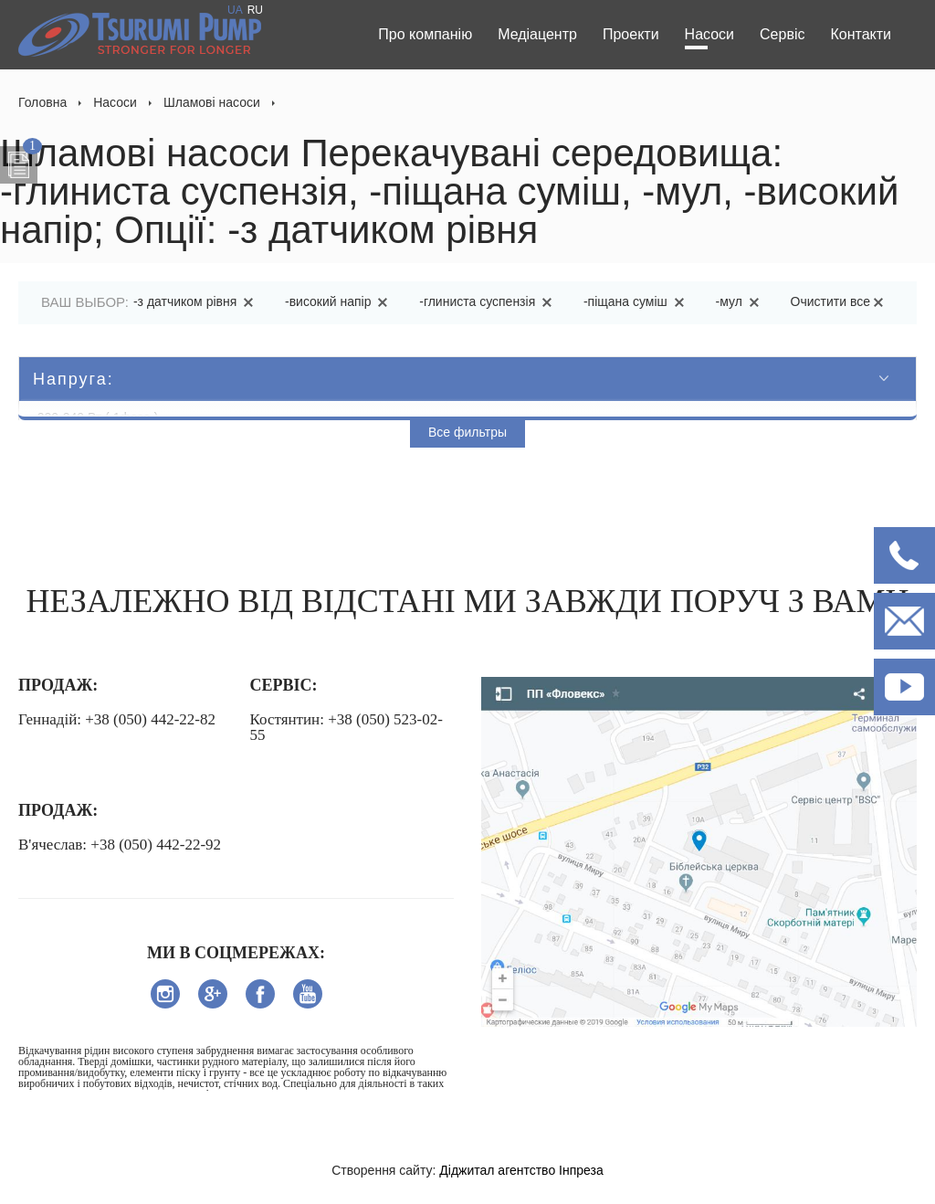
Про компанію (425, 34)
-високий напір (339, 301)
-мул (740, 301)
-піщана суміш (636, 301)
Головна (42, 102)
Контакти (860, 34)
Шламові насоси (211, 102)
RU (255, 10)
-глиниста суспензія (488, 301)
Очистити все (840, 301)
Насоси (709, 34)
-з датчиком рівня (196, 301)
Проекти (631, 34)
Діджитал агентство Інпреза (521, 1170)
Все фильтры (467, 432)
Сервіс (782, 34)
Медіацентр (537, 34)
